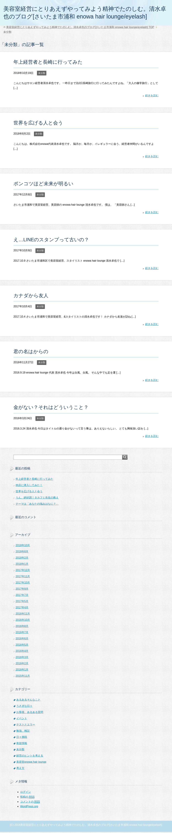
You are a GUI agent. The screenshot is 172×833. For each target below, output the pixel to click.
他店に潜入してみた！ (29, 486)
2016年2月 (22, 664)
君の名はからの (30, 352)
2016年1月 (22, 670)
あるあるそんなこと (28, 700)
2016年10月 (23, 620)
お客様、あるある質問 (29, 713)
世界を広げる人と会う (38, 124)
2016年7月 (22, 633)
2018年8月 (22, 552)
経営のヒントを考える (29, 756)
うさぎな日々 (24, 706)
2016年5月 (22, 645)
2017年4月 (22, 608)
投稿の (27, 797)
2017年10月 (23, 583)
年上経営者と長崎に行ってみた (48, 63)
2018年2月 (22, 558)
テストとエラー (25, 725)
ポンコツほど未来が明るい (43, 184)
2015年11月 (23, 676)
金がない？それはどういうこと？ (51, 408)
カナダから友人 (30, 296)
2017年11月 (23, 577)
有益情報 (21, 744)
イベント (21, 719)
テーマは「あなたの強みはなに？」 (37, 504)
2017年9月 (22, 589)
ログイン (25, 793)
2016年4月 (22, 652)
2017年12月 (23, 571)
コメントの (30, 802)
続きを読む (152, 96)
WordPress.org (29, 807)
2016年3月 (22, 658)
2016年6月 (22, 639)
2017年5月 (22, 602)
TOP (80, 28)
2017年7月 (22, 596)
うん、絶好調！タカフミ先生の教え (37, 498)
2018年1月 (22, 565)
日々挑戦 (21, 738)
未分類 (41, 74)
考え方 (20, 769)
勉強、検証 (23, 731)
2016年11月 (23, 614)
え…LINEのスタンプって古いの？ (51, 240)
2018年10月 (23, 546)
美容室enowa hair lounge (31, 762)
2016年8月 (22, 627)
